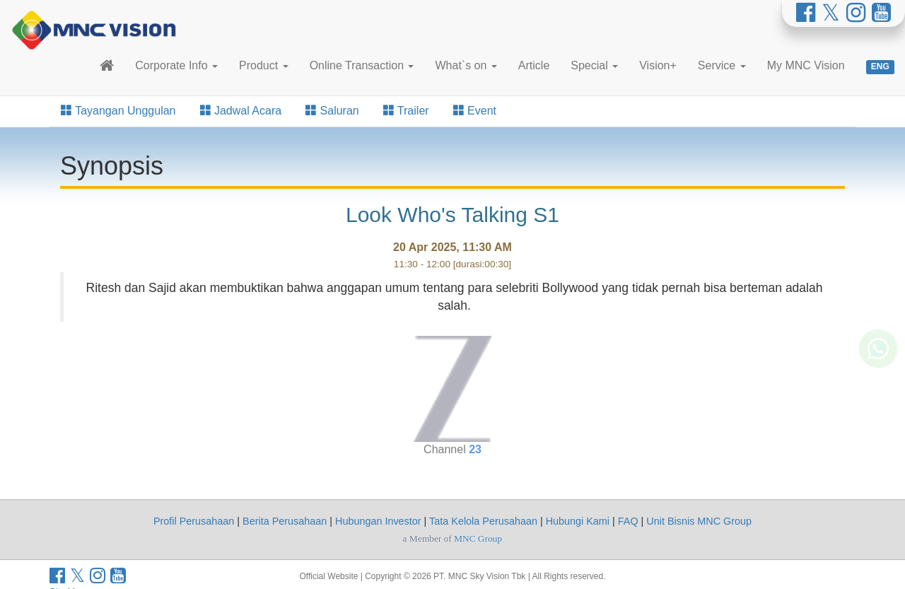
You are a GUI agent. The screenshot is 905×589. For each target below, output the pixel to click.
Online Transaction (362, 65)
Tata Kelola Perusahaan (483, 521)
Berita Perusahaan (285, 521)
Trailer (406, 111)
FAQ (628, 521)
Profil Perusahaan (193, 521)
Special (594, 65)
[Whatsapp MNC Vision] (878, 351)
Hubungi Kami (577, 521)
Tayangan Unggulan (118, 111)
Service (722, 65)
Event (474, 111)
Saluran (332, 111)
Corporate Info (176, 65)
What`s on (465, 65)
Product (263, 65)
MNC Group (478, 538)
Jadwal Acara (241, 111)
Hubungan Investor (378, 521)
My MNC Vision (806, 65)
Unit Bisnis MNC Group (699, 521)
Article (533, 65)
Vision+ (658, 65)
